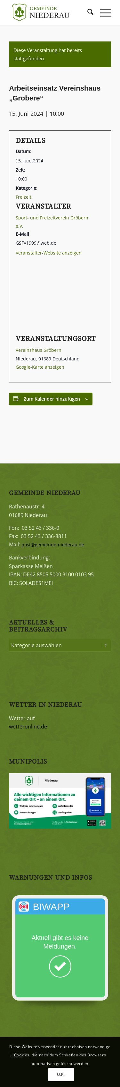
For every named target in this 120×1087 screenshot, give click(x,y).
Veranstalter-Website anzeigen (49, 253)
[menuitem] (87, 13)
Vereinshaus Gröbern (38, 350)
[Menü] (102, 13)
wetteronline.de (28, 726)
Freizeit (23, 197)
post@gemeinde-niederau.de (52, 545)
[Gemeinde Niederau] (50, 13)
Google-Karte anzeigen (40, 367)
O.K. (61, 1074)
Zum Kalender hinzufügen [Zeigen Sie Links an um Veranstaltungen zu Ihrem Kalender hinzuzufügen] (52, 399)
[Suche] (87, 13)
